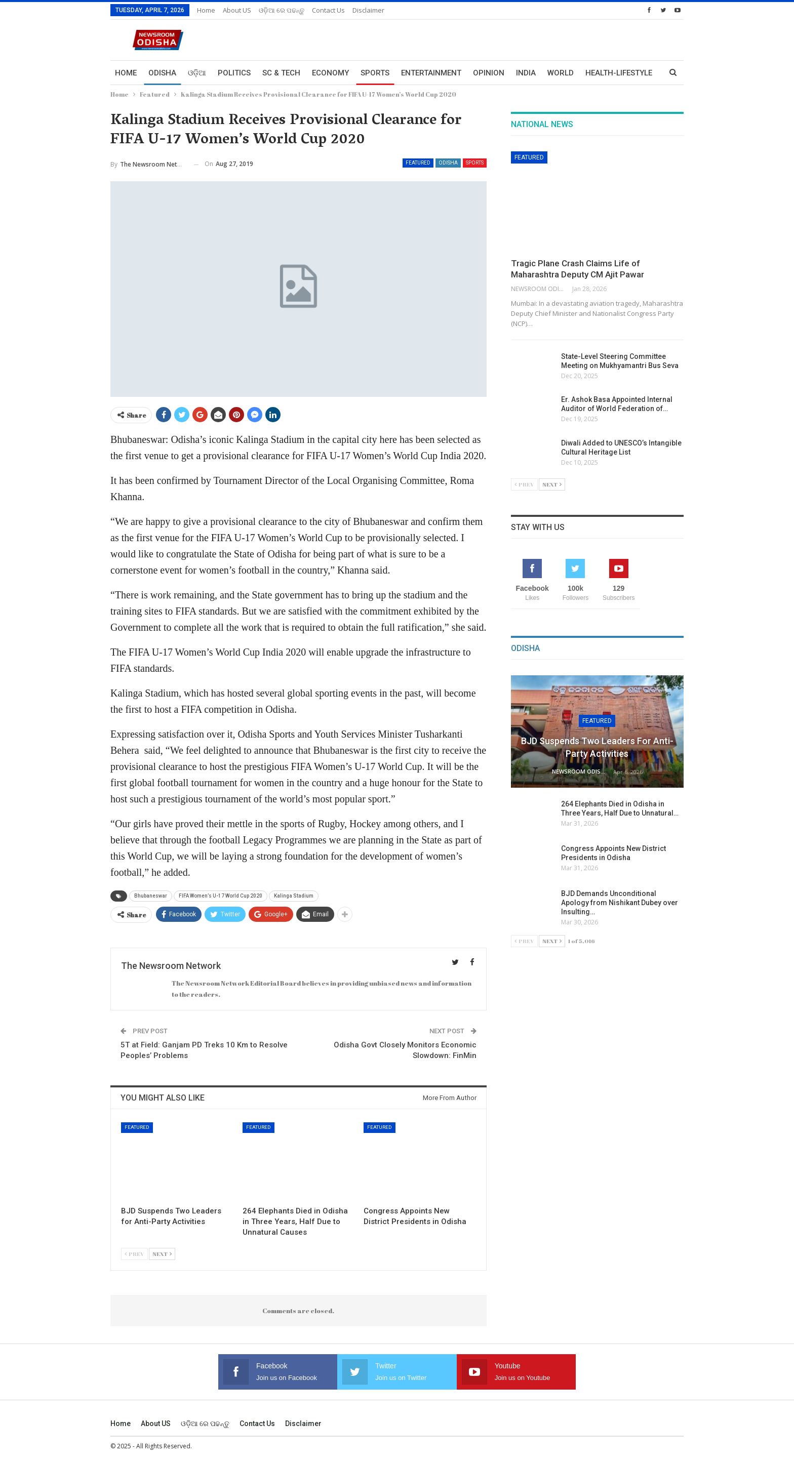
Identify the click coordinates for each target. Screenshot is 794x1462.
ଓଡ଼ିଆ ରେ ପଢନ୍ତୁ (281, 10)
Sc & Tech (281, 72)
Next (162, 1253)
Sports (375, 72)
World (560, 72)
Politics (234, 72)
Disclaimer (368, 10)
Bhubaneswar (150, 896)
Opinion (488, 72)
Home (206, 10)
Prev (134, 1253)
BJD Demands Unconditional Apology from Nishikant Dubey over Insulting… (620, 902)
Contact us (328, 10)
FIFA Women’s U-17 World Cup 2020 (220, 896)
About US (237, 10)
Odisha (162, 72)
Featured (418, 163)
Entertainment (431, 72)
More (596, 72)
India (526, 72)
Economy (330, 72)
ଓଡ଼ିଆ (197, 72)
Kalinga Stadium (293, 896)
